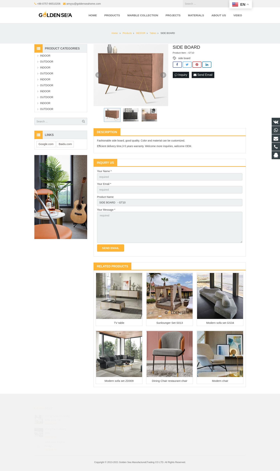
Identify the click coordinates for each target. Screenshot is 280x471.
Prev (98, 75)
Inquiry (181, 74)
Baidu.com (65, 144)
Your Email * (104, 183)
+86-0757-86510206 (48, 3)
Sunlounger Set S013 (169, 322)
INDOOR (45, 55)
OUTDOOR (46, 61)
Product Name (105, 196)
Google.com (46, 144)
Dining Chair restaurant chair (169, 380)
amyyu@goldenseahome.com (83, 3)
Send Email (203, 74)
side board (184, 58)
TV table (119, 322)
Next (163, 75)
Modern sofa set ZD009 (119, 380)
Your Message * (106, 209)
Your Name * (104, 171)
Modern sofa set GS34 (220, 322)
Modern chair (220, 380)
